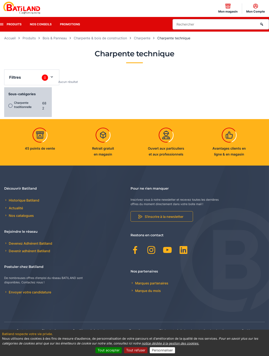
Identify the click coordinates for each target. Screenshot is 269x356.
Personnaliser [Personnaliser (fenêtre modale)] (162, 350)
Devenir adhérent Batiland (29, 251)
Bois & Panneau (55, 38)
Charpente (142, 38)
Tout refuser (135, 350)
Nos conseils (41, 24)
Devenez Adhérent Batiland (30, 243)
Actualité (15, 208)
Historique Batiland (23, 200)
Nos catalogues (21, 215)
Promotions (70, 24)
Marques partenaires (151, 283)
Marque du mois (147, 291)
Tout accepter (109, 350)
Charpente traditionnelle (23, 105)
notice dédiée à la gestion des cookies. (170, 343)
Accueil (10, 38)
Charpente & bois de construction (100, 38)
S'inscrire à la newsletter (164, 217)
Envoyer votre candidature (29, 292)
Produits (14, 24)
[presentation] (1, 24)
